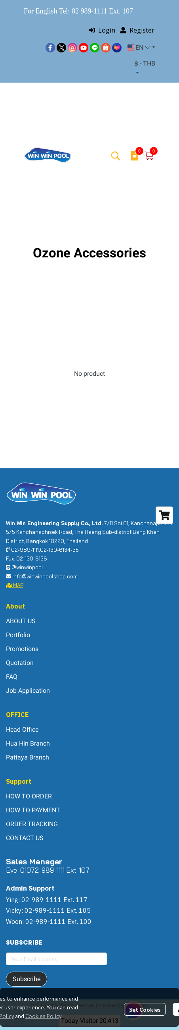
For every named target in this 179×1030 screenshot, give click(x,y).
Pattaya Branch (27, 757)
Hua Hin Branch (28, 743)
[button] (141, 48)
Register (137, 30)
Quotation (20, 663)
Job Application (28, 690)
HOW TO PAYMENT (33, 810)
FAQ (11, 676)
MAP (14, 585)
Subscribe (26, 979)
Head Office (22, 729)
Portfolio (18, 635)
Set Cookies (144, 1009)
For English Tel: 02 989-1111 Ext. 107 (78, 11)
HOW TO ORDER (29, 796)
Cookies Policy (43, 1015)
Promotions (22, 649)
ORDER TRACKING (32, 824)
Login (102, 30)
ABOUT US (21, 621)
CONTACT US (25, 838)
